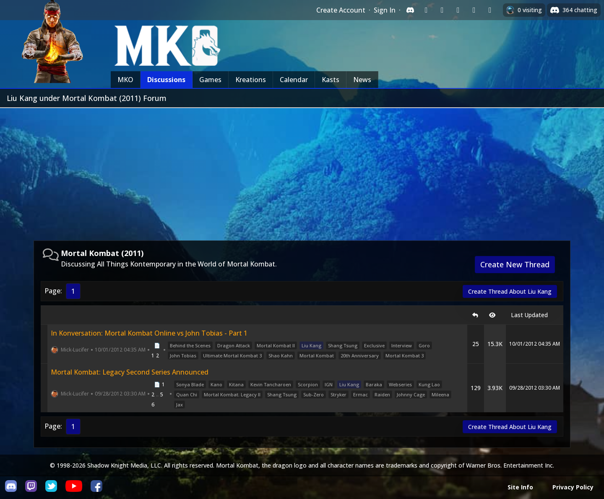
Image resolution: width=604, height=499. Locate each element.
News (362, 79)
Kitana (236, 384)
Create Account (340, 10)
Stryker (338, 394)
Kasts (330, 79)
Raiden (382, 394)
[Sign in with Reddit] (458, 10)
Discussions (166, 79)
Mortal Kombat (316, 355)
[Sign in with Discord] (410, 10)
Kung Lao (429, 384)
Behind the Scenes (190, 345)
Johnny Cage (411, 394)
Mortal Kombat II (276, 345)
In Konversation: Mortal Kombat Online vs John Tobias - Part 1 (149, 333)
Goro (424, 345)
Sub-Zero (313, 394)
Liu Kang (311, 345)
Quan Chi (186, 394)
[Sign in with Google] (442, 10)
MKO (125, 79)
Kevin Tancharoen (270, 384)
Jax (179, 404)
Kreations (250, 79)
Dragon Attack (233, 345)
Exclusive (374, 345)
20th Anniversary (360, 355)
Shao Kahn (280, 355)
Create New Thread (514, 264)
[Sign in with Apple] (474, 10)
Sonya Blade (190, 384)
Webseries (400, 384)
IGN (329, 384)
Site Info (520, 487)
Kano (216, 384)
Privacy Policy (573, 487)
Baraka (374, 384)
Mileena (440, 394)
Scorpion (308, 384)
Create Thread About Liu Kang (510, 291)
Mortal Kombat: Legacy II (232, 394)
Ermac (360, 394)
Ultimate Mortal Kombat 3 (232, 355)
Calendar (294, 79)
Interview (401, 345)
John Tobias (183, 355)
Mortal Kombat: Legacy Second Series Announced (129, 372)
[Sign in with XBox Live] (490, 10)
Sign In (385, 10)
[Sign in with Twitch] (426, 10)
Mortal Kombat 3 (404, 355)
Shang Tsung (342, 345)
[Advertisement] (302, 171)
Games (210, 79)
